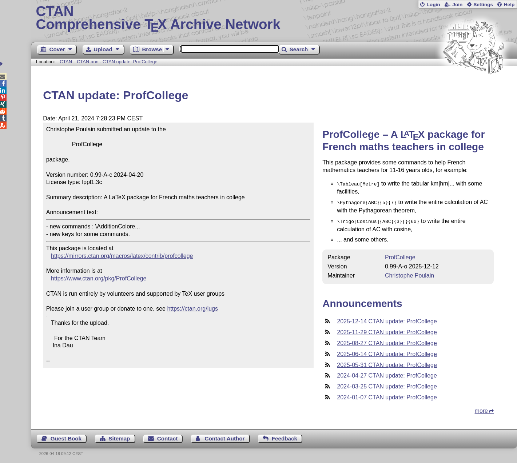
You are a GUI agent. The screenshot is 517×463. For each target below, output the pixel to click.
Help (509, 4)
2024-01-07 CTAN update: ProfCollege (387, 395)
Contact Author (225, 436)
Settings (483, 4)
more (481, 409)
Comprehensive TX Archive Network (274, 18)
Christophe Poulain (409, 273)
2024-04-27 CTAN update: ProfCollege (387, 373)
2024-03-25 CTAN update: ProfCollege (387, 384)
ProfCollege (400, 255)
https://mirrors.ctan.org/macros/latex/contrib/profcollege (122, 256)
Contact (167, 436)
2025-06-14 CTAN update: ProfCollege (387, 352)
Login (433, 4)
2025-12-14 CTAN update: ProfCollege (387, 319)
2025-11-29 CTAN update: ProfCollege (387, 330)
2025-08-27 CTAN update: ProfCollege (387, 341)
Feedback (284, 436)
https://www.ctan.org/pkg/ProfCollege (98, 278)
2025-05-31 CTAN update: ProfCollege (387, 363)
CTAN (66, 61)
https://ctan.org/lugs (192, 309)
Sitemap (119, 436)
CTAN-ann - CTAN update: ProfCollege (117, 61)
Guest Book (66, 436)
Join (457, 4)
